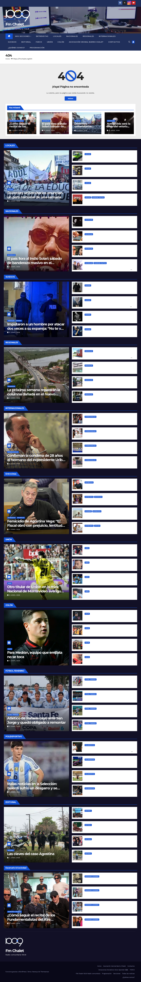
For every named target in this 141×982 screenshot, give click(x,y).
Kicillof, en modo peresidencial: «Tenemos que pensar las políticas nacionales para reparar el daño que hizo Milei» (108, 269)
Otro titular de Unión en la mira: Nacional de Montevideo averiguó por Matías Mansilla (35, 591)
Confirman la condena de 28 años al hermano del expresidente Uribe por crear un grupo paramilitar (35, 459)
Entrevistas (42, 36)
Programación (37, 48)
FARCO (39, 42)
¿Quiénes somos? (16, 48)
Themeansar (44, 972)
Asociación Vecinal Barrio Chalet (86, 42)
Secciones (116, 973)
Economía (88, 511)
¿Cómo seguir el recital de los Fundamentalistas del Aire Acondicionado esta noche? (31, 919)
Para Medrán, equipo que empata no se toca (34, 654)
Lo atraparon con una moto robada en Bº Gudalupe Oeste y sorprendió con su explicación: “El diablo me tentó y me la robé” (107, 306)
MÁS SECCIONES (22, 36)
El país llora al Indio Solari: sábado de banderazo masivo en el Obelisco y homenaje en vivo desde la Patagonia (34, 264)
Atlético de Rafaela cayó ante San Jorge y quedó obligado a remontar (36, 720)
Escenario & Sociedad (16, 120)
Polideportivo (12, 780)
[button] (129, 42)
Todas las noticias (128, 973)
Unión (50, 42)
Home (99, 966)
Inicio (8, 59)
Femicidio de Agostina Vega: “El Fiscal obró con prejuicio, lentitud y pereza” (36, 525)
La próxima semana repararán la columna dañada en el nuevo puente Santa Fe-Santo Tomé (33, 394)
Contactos (114, 42)
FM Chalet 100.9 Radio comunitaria (88, 973)
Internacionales (107, 36)
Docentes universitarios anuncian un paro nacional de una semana (35, 195)
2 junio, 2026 (14, 857)
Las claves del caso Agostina (30, 854)
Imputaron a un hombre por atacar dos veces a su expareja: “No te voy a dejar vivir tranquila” (36, 328)
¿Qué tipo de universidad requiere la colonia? (104, 814)
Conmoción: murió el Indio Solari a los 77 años (105, 333)
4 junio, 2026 (14, 529)
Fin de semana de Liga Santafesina (100, 727)
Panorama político (98, 197)
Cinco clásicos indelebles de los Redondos (103, 880)
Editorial (26, 42)
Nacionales (72, 36)
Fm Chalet (15, 24)
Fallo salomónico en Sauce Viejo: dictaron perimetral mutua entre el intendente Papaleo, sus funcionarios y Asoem (108, 357)
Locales (57, 36)
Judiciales (11, 320)
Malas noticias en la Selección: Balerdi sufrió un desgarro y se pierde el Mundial (32, 788)
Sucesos (12, 42)
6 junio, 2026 (17, 130)
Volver (70, 98)
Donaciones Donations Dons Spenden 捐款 (113, 970)
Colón (61, 42)
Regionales (88, 36)
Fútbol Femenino (13, 714)
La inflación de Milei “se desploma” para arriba (105, 828)
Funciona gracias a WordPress (16, 972)
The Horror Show (92, 843)
